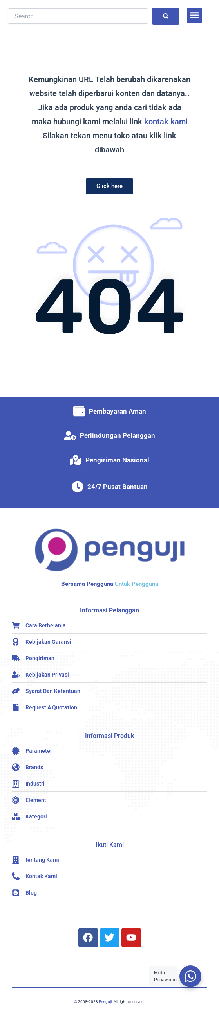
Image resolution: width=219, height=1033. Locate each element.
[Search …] (78, 16)
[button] (194, 15)
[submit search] (166, 16)
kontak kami (166, 121)
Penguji (105, 1001)
